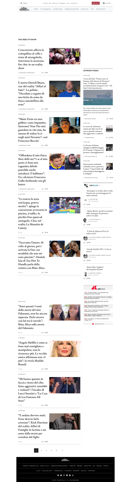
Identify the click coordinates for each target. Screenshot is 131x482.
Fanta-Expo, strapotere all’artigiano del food (95, 268)
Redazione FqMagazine (26, 72)
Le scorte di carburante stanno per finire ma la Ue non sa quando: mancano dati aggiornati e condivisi (93, 130)
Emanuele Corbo (24, 145)
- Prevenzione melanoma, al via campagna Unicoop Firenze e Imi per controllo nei (96, 306)
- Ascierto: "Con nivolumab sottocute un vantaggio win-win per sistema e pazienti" (97, 297)
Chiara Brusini (88, 137)
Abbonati (95, 3)
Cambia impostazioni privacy (59, 466)
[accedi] (106, 3)
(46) (88, 224)
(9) (111, 177)
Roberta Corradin (94, 273)
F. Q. (20, 232)
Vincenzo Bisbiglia (90, 156)
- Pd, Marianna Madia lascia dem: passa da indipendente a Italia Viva (96, 302)
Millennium (55, 3)
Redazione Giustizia (90, 177)
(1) (46, 189)
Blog (50, 3)
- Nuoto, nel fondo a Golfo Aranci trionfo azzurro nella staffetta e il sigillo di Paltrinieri (97, 315)
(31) (111, 137)
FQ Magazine (62, 3)
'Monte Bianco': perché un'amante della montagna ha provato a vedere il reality (99, 213)
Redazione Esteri (89, 118)
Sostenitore (93, 199)
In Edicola (45, 3)
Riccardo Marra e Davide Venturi (99, 237)
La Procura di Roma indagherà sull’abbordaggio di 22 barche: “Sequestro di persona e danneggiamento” (93, 149)
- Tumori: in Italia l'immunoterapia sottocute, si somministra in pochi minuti (97, 310)
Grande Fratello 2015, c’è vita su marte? (98, 250)
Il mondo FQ (74, 3)
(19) (88, 204)
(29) (88, 260)
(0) (46, 109)
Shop (68, 3)
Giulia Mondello (94, 219)
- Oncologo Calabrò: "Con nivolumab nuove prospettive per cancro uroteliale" (96, 293)
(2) (46, 72)
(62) (111, 156)
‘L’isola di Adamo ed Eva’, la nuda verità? (97, 232)
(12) (88, 278)
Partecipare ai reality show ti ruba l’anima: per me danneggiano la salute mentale (99, 193)
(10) (88, 242)
